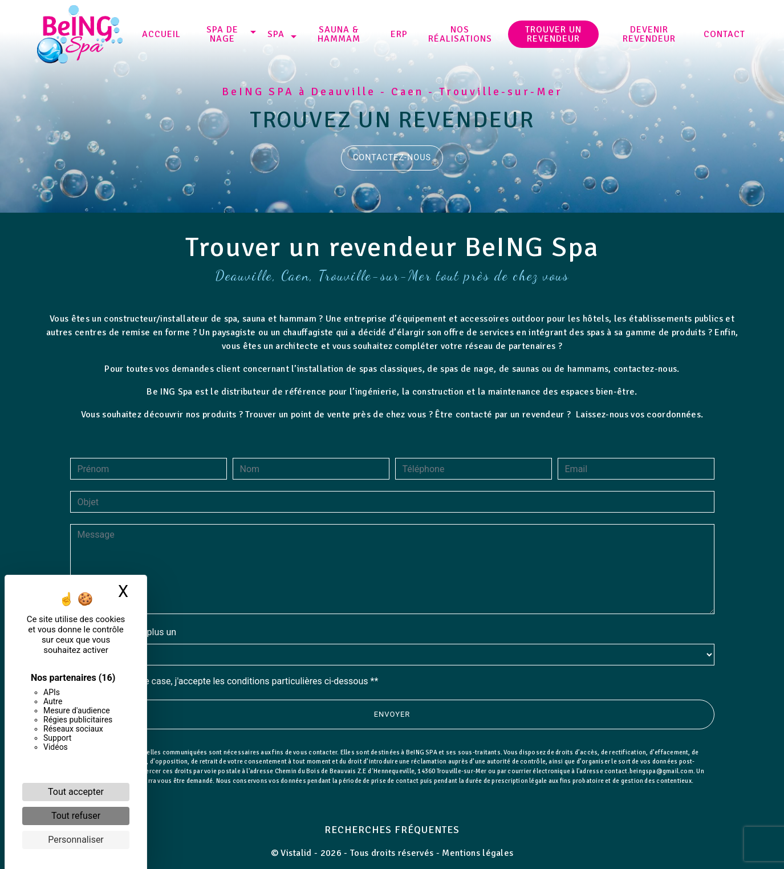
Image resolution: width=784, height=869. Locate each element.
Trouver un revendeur (553, 34)
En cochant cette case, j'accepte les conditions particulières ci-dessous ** (230, 694)
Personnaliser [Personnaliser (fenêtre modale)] (76, 839)
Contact (724, 34)
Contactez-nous (392, 158)
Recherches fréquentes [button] (392, 829)
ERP (399, 34)
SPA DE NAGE (222, 34)
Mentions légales (476, 853)
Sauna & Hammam (339, 34)
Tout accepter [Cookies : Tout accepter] (76, 791)
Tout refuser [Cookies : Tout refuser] (75, 815)
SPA (276, 34)
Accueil (161, 34)
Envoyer (392, 727)
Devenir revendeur (649, 34)
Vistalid (296, 853)
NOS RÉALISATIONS (460, 34)
